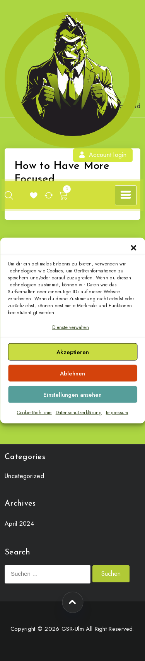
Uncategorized (24, 476)
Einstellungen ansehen (72, 395)
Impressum (117, 412)
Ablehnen (72, 373)
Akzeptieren (72, 352)
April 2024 (19, 523)
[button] (133, 247)
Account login (102, 154)
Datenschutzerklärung (79, 412)
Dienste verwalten (70, 327)
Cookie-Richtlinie (34, 412)
